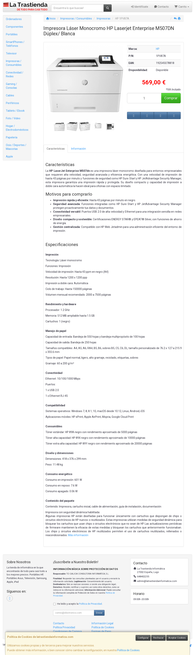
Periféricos (12, 103)
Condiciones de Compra (67, 631)
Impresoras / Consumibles (14, 63)
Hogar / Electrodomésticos (17, 127)
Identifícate (139, 6)
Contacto (161, 6)
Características (56, 148)
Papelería (11, 137)
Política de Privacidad (90, 603)
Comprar (170, 98)
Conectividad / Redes (14, 74)
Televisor (11, 53)
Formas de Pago (101, 631)
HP (157, 48)
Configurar (143, 637)
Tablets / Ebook (15, 110)
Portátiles (12, 34)
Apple (9, 156)
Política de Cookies (128, 650)
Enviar (99, 612)
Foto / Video (13, 118)
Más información (78, 535)
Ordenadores (14, 19)
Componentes (14, 26)
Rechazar (158, 637)
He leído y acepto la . (79, 603)
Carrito (181, 6)
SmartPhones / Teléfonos (15, 43)
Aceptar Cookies (177, 637)
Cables (10, 95)
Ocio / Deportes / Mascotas (16, 147)
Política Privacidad (64, 627)
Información (78, 148)
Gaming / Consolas (11, 85)
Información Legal (102, 623)
